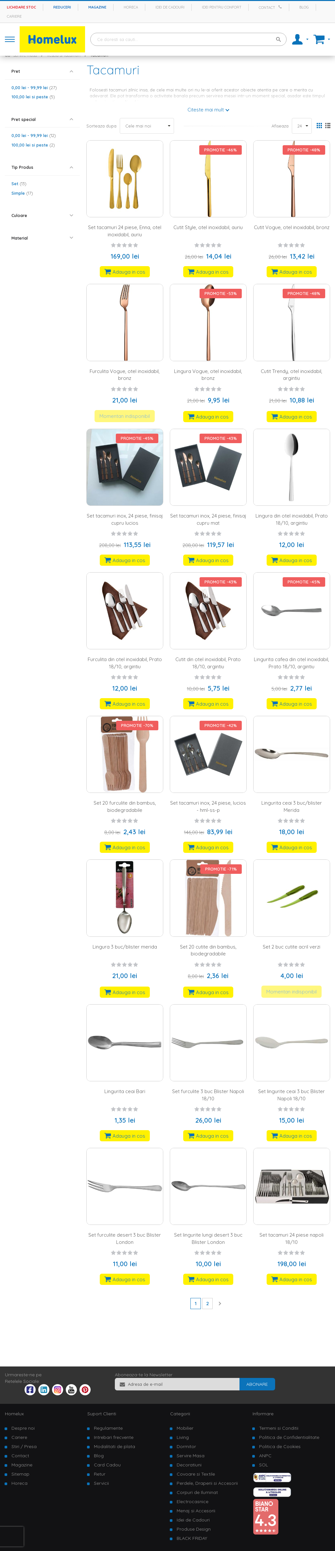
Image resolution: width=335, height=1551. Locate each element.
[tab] (42, 71)
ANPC (265, 1456)
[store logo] (52, 39)
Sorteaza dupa (101, 125)
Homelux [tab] (14, 1414)
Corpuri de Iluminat (197, 1492)
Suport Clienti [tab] (101, 1414)
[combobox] (188, 39)
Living (183, 1437)
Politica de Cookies (280, 1446)
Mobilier (185, 1428)
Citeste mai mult (205, 110)
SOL (263, 1465)
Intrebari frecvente (113, 1437)
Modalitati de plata (114, 1446)
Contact (267, 7)
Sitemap (20, 1474)
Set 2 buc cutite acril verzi (291, 947)
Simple (22, 193)
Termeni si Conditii (278, 1428)
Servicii (101, 1483)
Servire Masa (190, 1456)
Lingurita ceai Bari (124, 1091)
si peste (33, 96)
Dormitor (186, 1446)
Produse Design (194, 1529)
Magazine (97, 7)
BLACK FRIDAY (192, 1538)
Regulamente (108, 1428)
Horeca (131, 7)
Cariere (14, 16)
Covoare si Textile (196, 1474)
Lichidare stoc (21, 7)
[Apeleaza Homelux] (281, 7)
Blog (304, 7)
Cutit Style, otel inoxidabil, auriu (208, 227)
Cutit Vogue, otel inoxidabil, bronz (291, 227)
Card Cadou (107, 1465)
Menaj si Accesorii (196, 1511)
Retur (99, 1474)
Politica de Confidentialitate (289, 1437)
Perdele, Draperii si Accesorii (207, 1483)
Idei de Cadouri (193, 1520)
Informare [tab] (263, 1414)
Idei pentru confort (221, 7)
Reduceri (62, 7)
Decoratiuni (189, 1465)
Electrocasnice (192, 1501)
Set (18, 183)
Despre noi (23, 1428)
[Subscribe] (257, 1384)
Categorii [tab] (180, 1414)
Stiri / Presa (24, 1446)
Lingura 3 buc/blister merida (125, 947)
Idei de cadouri (170, 7)
